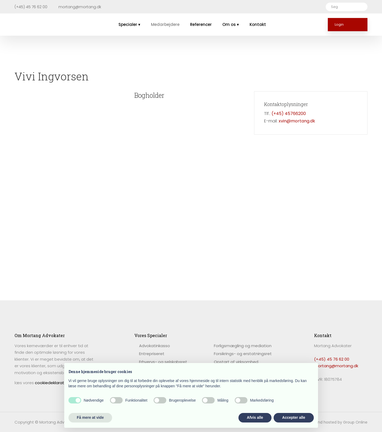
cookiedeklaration (52, 382)
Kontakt (258, 24)
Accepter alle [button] (293, 417)
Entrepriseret (151, 353)
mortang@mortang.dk (336, 366)
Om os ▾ (230, 24)
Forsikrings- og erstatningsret (243, 353)
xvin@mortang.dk (297, 121)
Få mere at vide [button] (90, 417)
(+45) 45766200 (288, 114)
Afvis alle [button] (255, 417)
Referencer (201, 24)
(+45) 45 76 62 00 (331, 359)
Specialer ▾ (129, 24)
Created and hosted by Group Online (333, 422)
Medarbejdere (165, 24)
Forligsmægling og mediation (242, 345)
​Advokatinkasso (154, 345)
